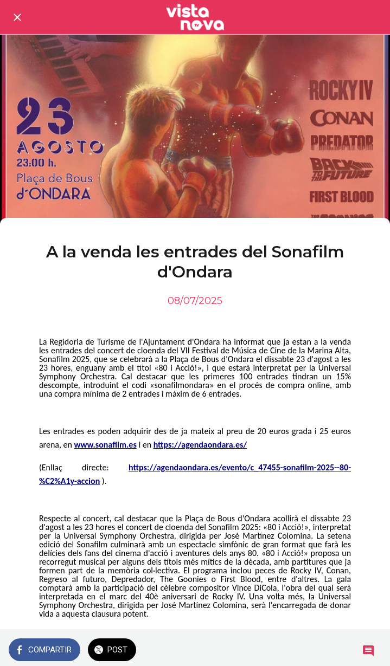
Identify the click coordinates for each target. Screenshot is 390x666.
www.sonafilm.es (105, 444)
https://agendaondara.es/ (200, 444)
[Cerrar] (17, 17)
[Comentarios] (368, 651)
